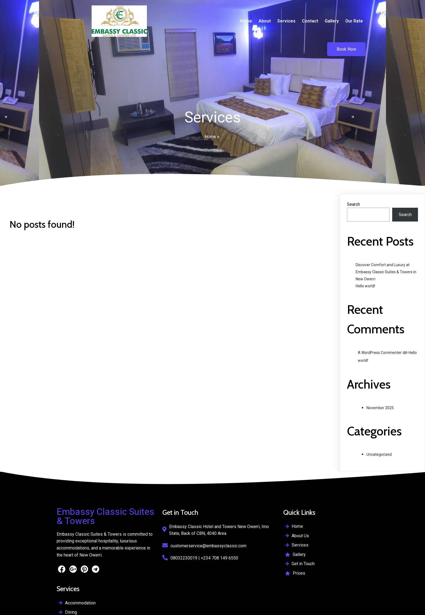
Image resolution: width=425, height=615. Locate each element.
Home (210, 118)
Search (353, 186)
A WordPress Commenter (380, 335)
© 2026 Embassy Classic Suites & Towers (184, 594)
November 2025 (380, 390)
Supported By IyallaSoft (79, 608)
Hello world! (365, 268)
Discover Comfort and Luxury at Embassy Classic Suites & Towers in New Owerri (386, 254)
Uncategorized (379, 436)
